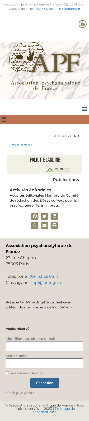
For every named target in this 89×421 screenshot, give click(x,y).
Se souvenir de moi (24, 373)
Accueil (60, 136)
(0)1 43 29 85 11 (46, 8)
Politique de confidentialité (54, 410)
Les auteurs (20, 145)
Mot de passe (17, 356)
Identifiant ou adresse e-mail (30, 339)
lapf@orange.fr (69, 8)
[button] (84, 110)
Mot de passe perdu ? (20, 392)
